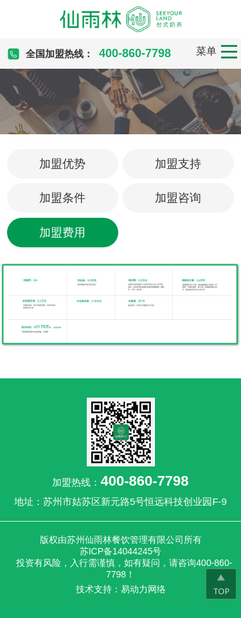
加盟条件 (62, 197)
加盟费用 (62, 232)
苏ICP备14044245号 (121, 551)
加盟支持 (178, 163)
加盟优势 (62, 163)
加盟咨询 (178, 197)
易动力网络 (143, 589)
